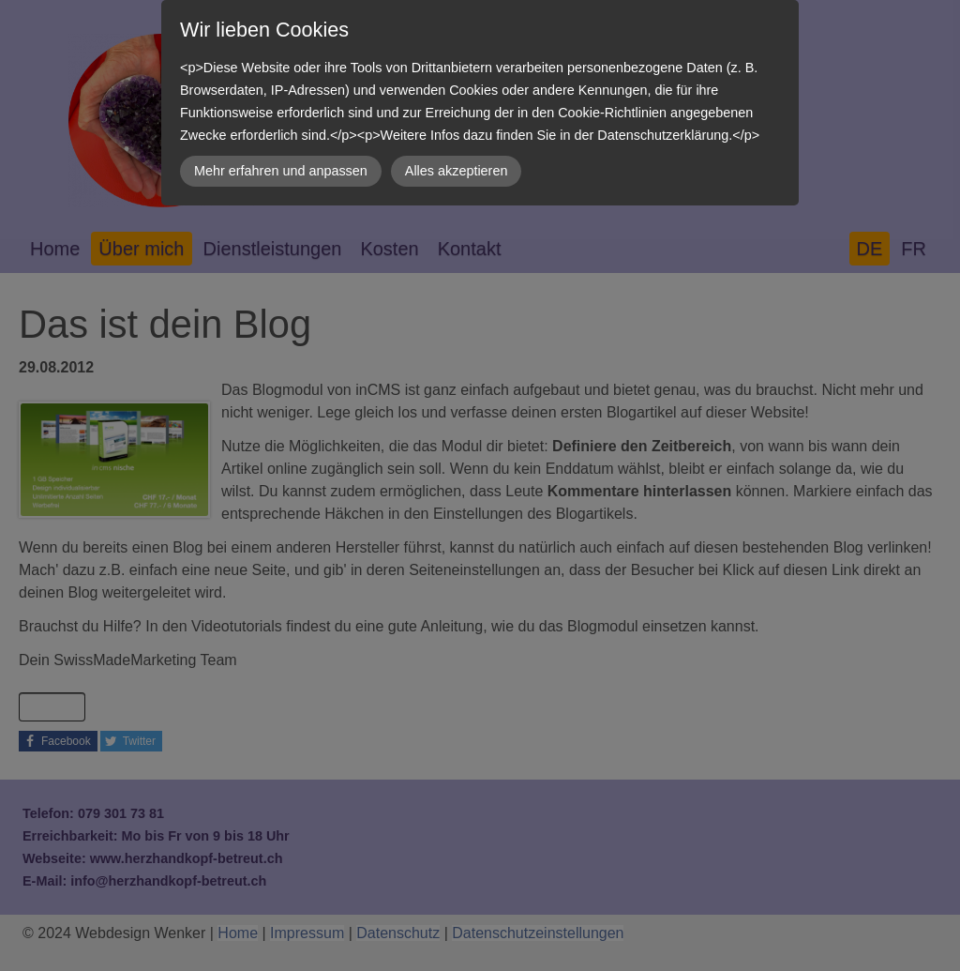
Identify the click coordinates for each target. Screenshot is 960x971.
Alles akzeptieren (456, 170)
